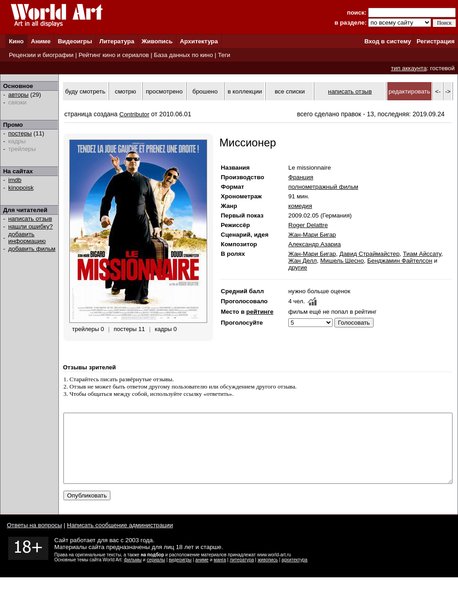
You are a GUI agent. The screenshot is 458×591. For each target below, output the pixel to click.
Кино (16, 41)
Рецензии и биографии (41, 55)
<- (438, 91)
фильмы (133, 573)
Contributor (135, 114)
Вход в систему (387, 41)
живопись (268, 573)
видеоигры (180, 573)
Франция (300, 177)
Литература (117, 41)
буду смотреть (85, 91)
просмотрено (164, 91)
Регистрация (435, 41)
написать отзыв (30, 218)
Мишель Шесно (342, 260)
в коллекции (245, 91)
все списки (290, 91)
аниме (201, 573)
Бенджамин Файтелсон (399, 260)
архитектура (294, 573)
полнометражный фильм (323, 186)
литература (241, 573)
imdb (14, 179)
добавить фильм (32, 248)
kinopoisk (21, 187)
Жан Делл (302, 260)
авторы (18, 94)
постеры (20, 133)
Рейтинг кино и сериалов (113, 55)
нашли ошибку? (30, 226)
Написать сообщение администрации (120, 538)
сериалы (156, 573)
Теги (224, 55)
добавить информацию (27, 237)
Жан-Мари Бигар (312, 234)
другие (297, 267)
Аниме (41, 41)
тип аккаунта (409, 68)
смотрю (125, 91)
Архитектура (199, 41)
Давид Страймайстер (369, 253)
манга (219, 573)
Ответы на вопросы (34, 538)
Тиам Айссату (422, 253)
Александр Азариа (314, 244)
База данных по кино (183, 55)
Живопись (156, 41)
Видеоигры (75, 41)
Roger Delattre (308, 225)
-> (448, 91)
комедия (300, 205)
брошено (205, 91)
